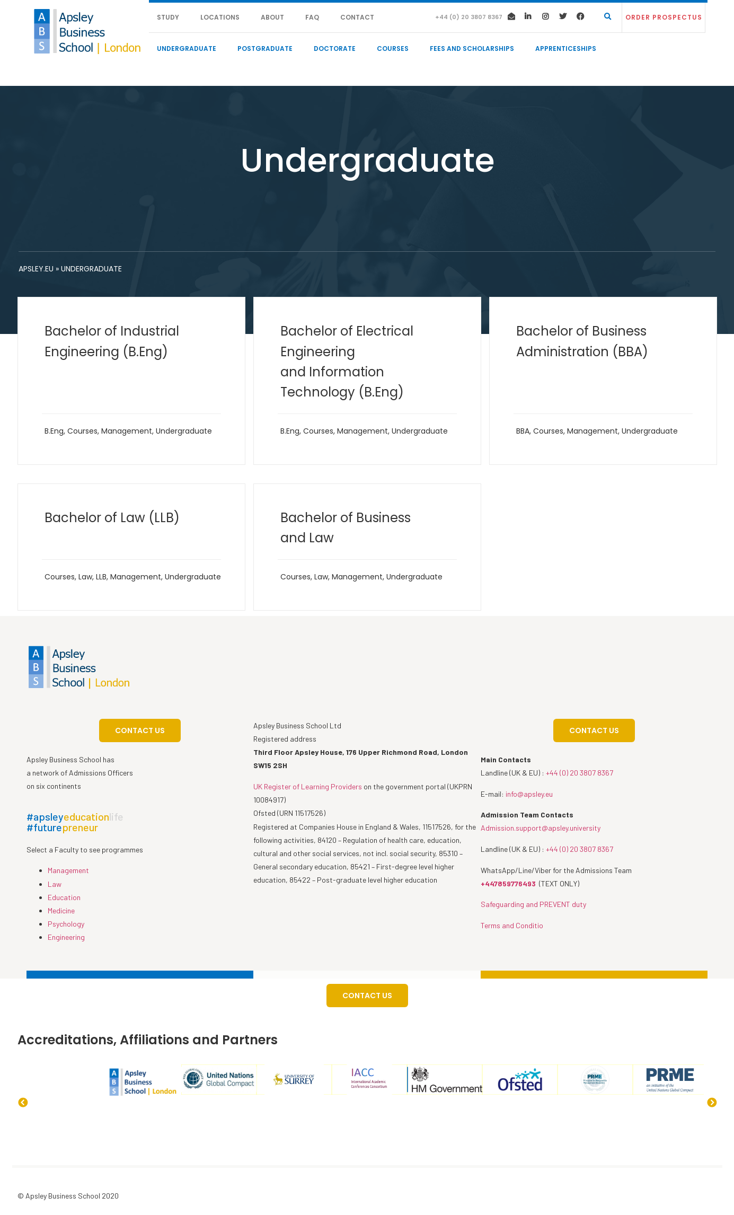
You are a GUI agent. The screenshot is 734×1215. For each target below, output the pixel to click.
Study (168, 17)
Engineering (66, 936)
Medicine (61, 910)
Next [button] (711, 1103)
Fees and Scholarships (472, 48)
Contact (357, 17)
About (272, 17)
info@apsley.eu (529, 793)
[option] (68, 1064)
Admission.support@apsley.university (540, 827)
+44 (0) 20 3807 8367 (579, 772)
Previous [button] (22, 1103)
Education (64, 897)
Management (126, 431)
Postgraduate (265, 48)
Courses (393, 48)
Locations (220, 17)
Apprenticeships (565, 48)
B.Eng (54, 431)
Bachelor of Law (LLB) (112, 517)
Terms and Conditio (512, 925)
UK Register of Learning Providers (307, 786)
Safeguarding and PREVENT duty (533, 904)
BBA (522, 431)
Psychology (66, 923)
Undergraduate (186, 48)
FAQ (312, 17)
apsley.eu (36, 268)
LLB (101, 576)
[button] (663, 17)
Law (85, 576)
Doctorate (335, 48)
